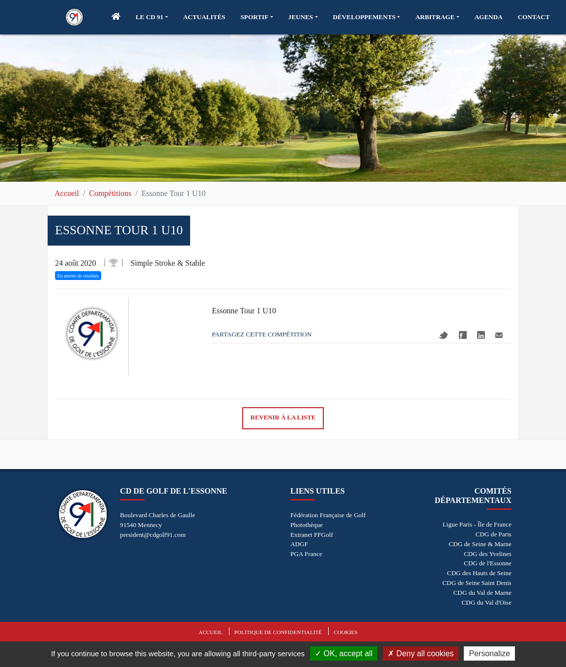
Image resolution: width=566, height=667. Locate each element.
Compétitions (110, 193)
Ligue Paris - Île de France (477, 524)
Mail (499, 335)
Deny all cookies (420, 653)
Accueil (67, 193)
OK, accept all (343, 653)
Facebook (463, 335)
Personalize (489, 653)
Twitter (444, 335)
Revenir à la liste (283, 417)
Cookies (345, 632)
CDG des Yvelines (487, 553)
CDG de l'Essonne (487, 563)
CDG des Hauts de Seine (479, 573)
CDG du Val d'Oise (486, 602)
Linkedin (481, 335)
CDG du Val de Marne (482, 592)
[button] (152, 17)
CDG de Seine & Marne (480, 544)
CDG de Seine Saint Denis (476, 582)
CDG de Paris (493, 534)
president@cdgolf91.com (152, 534)
